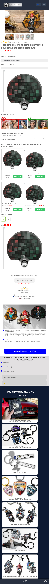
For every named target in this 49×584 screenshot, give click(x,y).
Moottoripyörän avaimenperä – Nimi (20, 524)
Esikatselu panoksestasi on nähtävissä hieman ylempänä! (26, 275)
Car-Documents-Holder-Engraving (20, 421)
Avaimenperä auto (20, 447)
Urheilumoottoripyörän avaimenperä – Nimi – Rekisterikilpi (20, 576)
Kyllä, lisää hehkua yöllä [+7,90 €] (11, 135)
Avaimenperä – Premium (19, 472)
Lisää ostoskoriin (24, 280)
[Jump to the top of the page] (45, 580)
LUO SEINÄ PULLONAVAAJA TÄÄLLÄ (25, 351)
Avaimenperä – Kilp (20, 499)
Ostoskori (13, 580)
